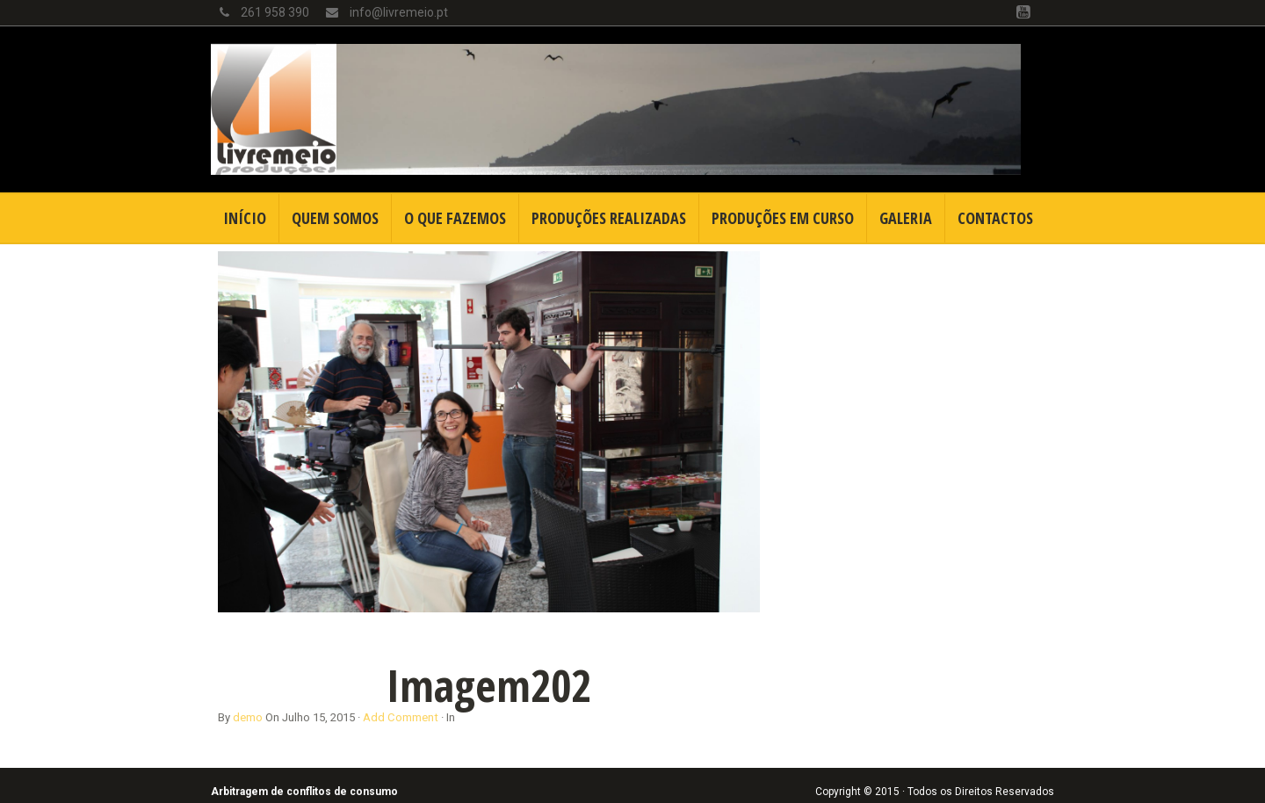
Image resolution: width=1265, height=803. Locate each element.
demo (248, 717)
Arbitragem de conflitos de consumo (304, 791)
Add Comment (400, 717)
